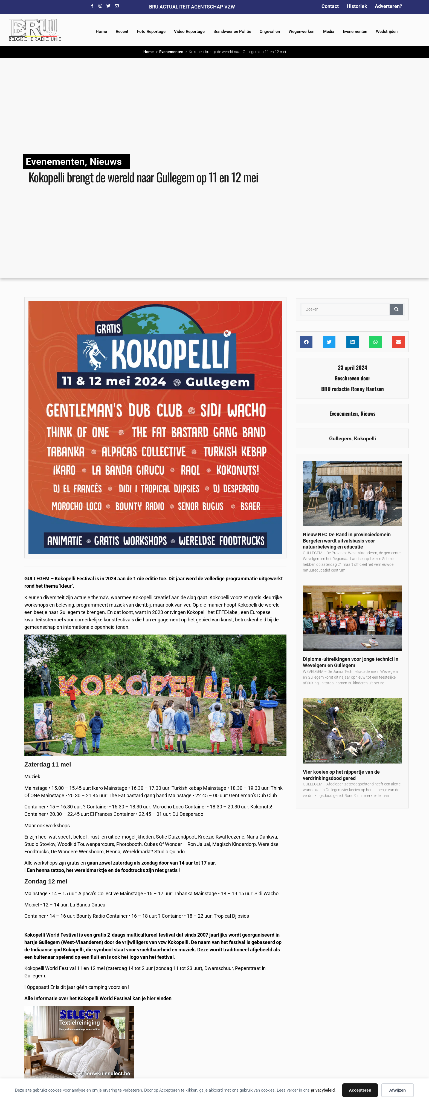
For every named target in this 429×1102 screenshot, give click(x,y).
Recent (122, 31)
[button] (306, 342)
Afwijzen (397, 1090)
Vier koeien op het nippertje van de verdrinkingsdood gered (341, 775)
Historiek (357, 6)
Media (328, 31)
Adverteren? (388, 6)
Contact (330, 6)
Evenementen (355, 31)
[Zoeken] (396, 309)
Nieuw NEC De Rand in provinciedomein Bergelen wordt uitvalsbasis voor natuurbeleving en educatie (347, 541)
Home (101, 31)
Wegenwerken (301, 31)
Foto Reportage (151, 31)
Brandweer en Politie (232, 31)
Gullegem (340, 438)
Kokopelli (365, 438)
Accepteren (360, 1090)
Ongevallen (270, 31)
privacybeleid (323, 1090)
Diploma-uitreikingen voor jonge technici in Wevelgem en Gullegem (350, 662)
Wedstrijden (387, 31)
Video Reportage (189, 31)
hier (151, 998)
